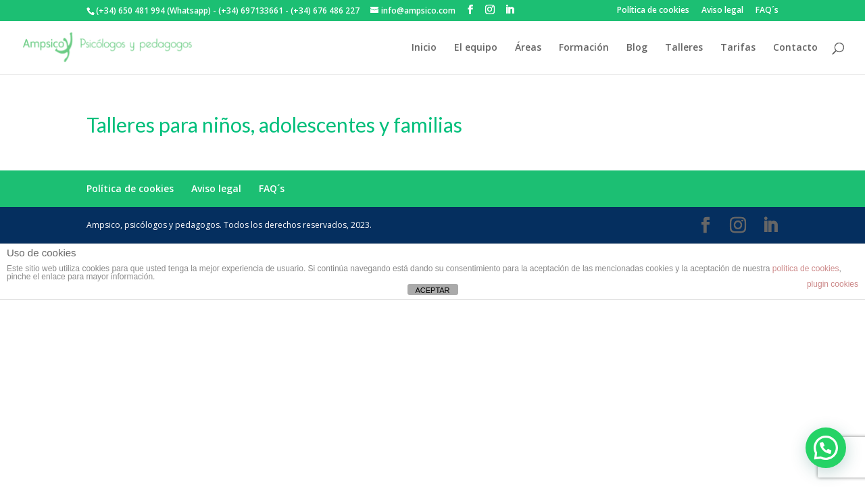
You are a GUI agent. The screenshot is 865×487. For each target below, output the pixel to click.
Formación (584, 48)
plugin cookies (832, 284)
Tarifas (738, 48)
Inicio (424, 48)
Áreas (528, 48)
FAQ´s (767, 11)
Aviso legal (722, 11)
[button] (826, 447)
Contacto (795, 48)
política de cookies (805, 268)
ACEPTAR (432, 290)
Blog (636, 48)
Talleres (684, 48)
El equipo (475, 48)
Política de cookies (653, 11)
